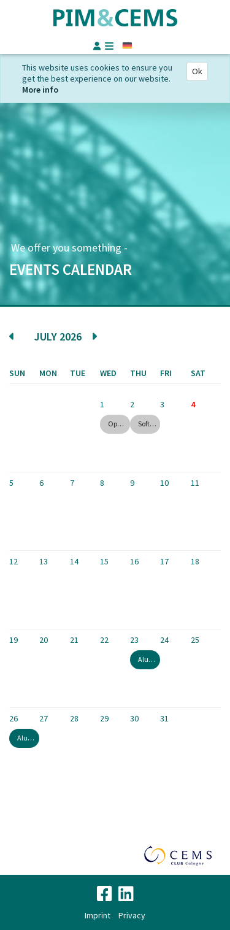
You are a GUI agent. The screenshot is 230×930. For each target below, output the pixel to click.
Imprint (97, 915)
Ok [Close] (197, 71)
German (127, 46)
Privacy (131, 915)
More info (40, 89)
